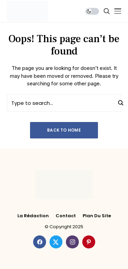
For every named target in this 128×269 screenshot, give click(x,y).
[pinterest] (88, 241)
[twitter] (55, 241)
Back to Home (64, 130)
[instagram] (72, 241)
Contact (66, 216)
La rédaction (33, 216)
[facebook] (39, 241)
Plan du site (97, 216)
